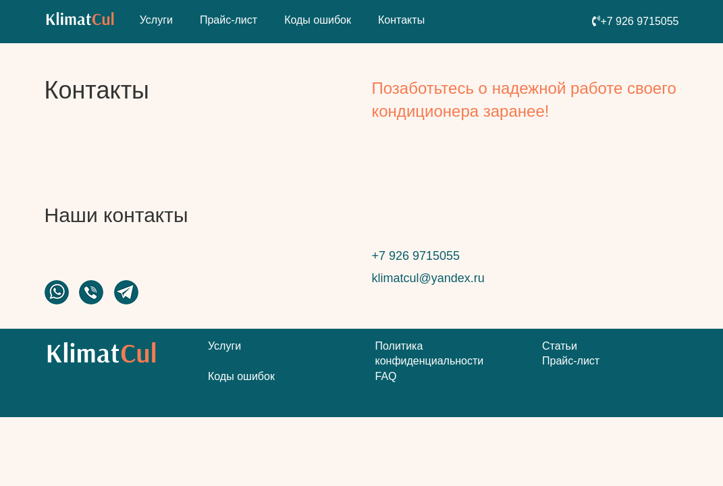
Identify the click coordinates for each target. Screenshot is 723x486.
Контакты (401, 20)
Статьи (559, 346)
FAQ (386, 376)
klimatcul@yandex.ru (428, 278)
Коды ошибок (317, 20)
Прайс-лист (228, 20)
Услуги (156, 20)
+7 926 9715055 (416, 256)
